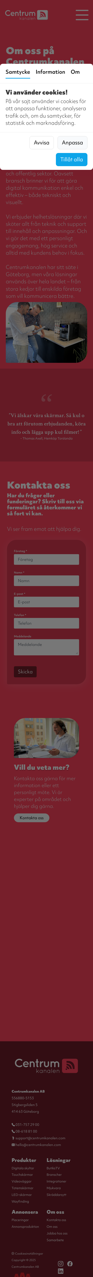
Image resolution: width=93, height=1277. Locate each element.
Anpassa (72, 142)
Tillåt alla (71, 159)
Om (75, 71)
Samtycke (18, 71)
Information (50, 71)
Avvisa (41, 142)
